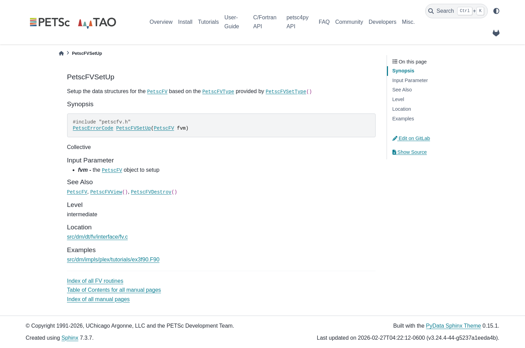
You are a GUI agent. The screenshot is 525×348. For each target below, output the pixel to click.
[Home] (61, 53)
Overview (161, 22)
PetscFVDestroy (151, 192)
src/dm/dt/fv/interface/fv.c (97, 237)
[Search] (456, 11)
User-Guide (231, 21)
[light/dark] (496, 11)
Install (185, 22)
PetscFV (157, 92)
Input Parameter (410, 80)
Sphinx (70, 338)
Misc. (408, 22)
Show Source (409, 152)
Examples (403, 118)
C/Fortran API (264, 21)
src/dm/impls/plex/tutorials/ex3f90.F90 (113, 259)
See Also (402, 89)
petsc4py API (297, 21)
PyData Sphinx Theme (453, 326)
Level (398, 99)
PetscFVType (218, 92)
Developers (383, 22)
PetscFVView (106, 192)
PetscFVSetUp (133, 128)
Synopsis (403, 70)
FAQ (324, 22)
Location (401, 109)
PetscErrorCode (93, 128)
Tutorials (208, 22)
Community (349, 22)
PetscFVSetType (286, 92)
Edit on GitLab (411, 138)
